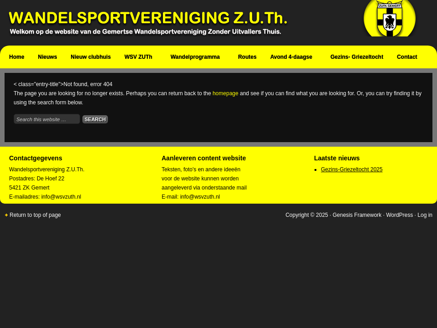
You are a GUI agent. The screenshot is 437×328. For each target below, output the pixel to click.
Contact (408, 58)
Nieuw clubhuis (91, 57)
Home (16, 57)
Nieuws (47, 57)
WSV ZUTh (139, 58)
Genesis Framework (357, 215)
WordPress (399, 215)
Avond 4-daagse (292, 58)
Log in (424, 215)
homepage (226, 93)
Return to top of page (35, 215)
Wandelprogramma (196, 58)
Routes (247, 57)
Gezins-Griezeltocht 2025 (351, 169)
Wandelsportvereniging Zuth (214, 23)
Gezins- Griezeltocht (356, 57)
